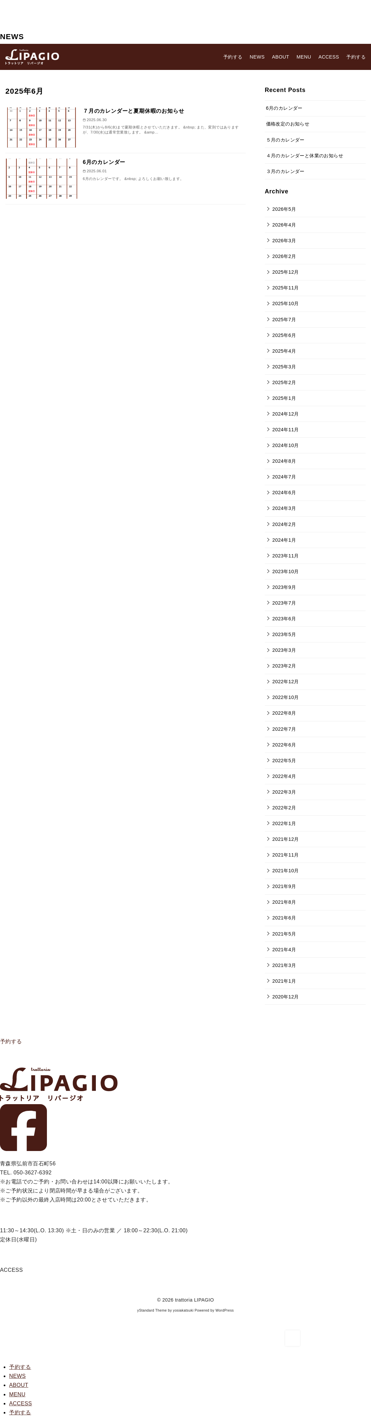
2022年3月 (284, 792)
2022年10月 (285, 697)
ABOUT (280, 57)
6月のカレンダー (104, 162)
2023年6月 (284, 618)
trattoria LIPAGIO (194, 1300)
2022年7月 (284, 729)
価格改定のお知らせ (288, 123)
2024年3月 (284, 508)
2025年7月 (284, 319)
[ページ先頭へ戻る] (292, 1338)
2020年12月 (285, 996)
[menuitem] (20, 1367)
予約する (11, 1041)
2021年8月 (284, 902)
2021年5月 (284, 934)
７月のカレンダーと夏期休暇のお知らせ (133, 111)
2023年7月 (284, 603)
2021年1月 (284, 981)
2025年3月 (284, 366)
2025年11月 (285, 287)
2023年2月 (284, 666)
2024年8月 (284, 461)
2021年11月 (285, 855)
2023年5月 (284, 634)
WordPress (224, 1310)
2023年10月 (285, 571)
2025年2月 (284, 382)
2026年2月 (284, 256)
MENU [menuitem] (17, 1394)
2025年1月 (284, 398)
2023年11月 (285, 555)
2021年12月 (285, 839)
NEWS (257, 57)
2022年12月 (285, 681)
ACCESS (328, 57)
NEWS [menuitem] (17, 1376)
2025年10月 (285, 303)
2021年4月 (284, 949)
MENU (304, 57)
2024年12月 (285, 414)
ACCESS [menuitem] (20, 1403)
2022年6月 (284, 744)
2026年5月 (284, 209)
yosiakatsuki (183, 1310)
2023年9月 (284, 587)
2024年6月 (284, 492)
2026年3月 (284, 240)
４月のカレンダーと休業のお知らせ (304, 155)
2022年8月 (284, 713)
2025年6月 (284, 335)
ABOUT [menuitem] (18, 1385)
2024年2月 (284, 524)
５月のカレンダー (285, 140)
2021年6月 (284, 917)
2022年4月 (284, 776)
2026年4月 (284, 225)
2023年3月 (284, 650)
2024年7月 (284, 476)
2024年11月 (285, 429)
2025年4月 (284, 351)
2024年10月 (285, 445)
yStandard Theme (152, 1310)
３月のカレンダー (285, 171)
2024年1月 (284, 540)
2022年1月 (284, 823)
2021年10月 (285, 870)
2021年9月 (284, 886)
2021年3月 (284, 965)
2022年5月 (284, 760)
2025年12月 (285, 272)
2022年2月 (284, 807)
